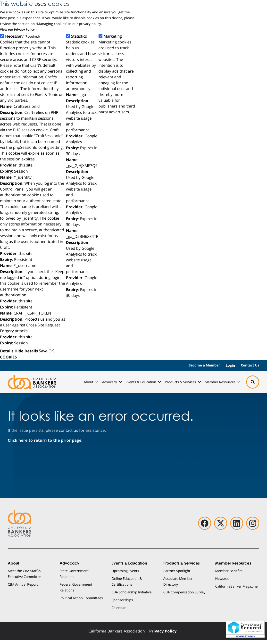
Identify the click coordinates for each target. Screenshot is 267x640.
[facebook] (204, 523)
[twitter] (220, 523)
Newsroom (224, 578)
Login (230, 365)
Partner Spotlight (176, 570)
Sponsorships (122, 600)
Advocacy (112, 382)
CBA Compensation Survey (184, 592)
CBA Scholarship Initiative (131, 592)
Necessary (22, 36)
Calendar (118, 607)
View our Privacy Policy (17, 29)
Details (7, 351)
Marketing (113, 36)
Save (43, 350)
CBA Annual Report (23, 584)
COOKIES (8, 357)
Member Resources (222, 382)
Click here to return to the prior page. (45, 440)
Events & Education (143, 382)
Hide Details (26, 351)
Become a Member (204, 365)
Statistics (79, 36)
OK (51, 350)
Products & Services (183, 382)
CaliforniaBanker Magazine (236, 586)
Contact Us (250, 365)
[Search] (252, 382)
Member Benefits (228, 570)
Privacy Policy (163, 631)
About (91, 382)
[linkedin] (236, 523)
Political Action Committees (81, 598)
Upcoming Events (125, 570)
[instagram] (252, 523)
